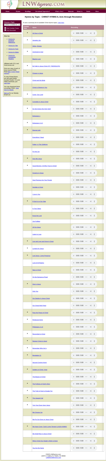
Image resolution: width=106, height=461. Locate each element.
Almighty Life (36, 40)
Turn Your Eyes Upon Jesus (41, 405)
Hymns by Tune (13, 49)
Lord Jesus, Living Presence (41, 256)
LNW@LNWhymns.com (53, 457)
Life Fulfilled (36, 221)
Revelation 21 (36, 355)
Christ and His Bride (38, 80)
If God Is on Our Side (39, 201)
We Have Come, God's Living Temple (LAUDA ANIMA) (49, 426)
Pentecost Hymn (37, 320)
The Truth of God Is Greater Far (42, 391)
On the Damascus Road (40, 277)
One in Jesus (36, 284)
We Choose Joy (37, 412)
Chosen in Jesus (37, 73)
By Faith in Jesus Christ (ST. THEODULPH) (46, 66)
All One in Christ (37, 33)
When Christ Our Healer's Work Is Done (45, 441)
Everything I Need (38, 137)
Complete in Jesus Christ (40, 102)
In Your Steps (36, 208)
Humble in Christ (37, 187)
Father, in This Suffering (40, 144)
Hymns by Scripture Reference (11, 40)
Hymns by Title (13, 45)
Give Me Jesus (37, 159)
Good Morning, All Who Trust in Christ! (44, 166)
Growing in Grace (38, 173)
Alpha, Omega (37, 46)
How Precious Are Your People (42, 180)
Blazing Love (36, 59)
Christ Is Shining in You (39, 87)
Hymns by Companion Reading (12, 57)
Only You (35, 291)
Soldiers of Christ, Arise (39, 369)
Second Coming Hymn (39, 362)
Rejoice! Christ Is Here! (39, 341)
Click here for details (11, 89)
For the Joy (36, 151)
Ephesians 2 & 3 (37, 123)
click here (7, 83)
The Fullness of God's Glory (41, 384)
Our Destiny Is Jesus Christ (41, 298)
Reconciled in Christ (38, 334)
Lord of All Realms (38, 263)
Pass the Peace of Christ (40, 313)
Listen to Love (36, 234)
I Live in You (36, 194)
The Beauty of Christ (39, 377)
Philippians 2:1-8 (37, 327)
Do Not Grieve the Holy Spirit (41, 109)
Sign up (6, 93)
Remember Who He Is (39, 348)
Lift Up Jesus (36, 227)
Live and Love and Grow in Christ (42, 241)
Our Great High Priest (39, 305)
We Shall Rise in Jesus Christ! (42, 434)
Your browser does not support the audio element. (84, 33)
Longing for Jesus (38, 248)
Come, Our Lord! (37, 94)
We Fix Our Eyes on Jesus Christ (42, 419)
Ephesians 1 (36, 116)
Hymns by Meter (13, 52)
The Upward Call (37, 398)
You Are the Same (38, 448)
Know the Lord (37, 216)
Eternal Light (36, 130)
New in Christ (36, 270)
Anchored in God (37, 52)
